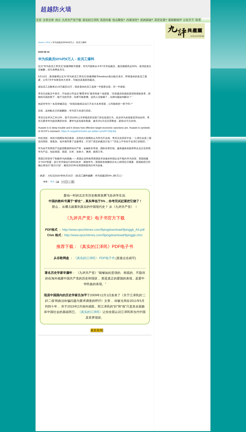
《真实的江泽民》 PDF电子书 (94, 258)
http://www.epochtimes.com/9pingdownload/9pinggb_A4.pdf (103, 229)
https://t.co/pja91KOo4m (74, 131)
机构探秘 (146, 19)
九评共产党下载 (71, 19)
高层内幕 (105, 19)
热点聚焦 (118, 19)
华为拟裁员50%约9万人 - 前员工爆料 (66, 59)
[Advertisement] (63, 380)
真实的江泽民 (91, 19)
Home (41, 42)
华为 (48, 42)
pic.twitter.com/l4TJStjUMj (102, 131)
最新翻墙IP (175, 19)
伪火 (58, 19)
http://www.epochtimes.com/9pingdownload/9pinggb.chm (103, 235)
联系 (198, 19)
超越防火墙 (56, 9)
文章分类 (48, 19)
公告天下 (188, 19)
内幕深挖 (132, 19)
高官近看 (160, 19)
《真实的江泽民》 (90, 312)
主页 (39, 19)
